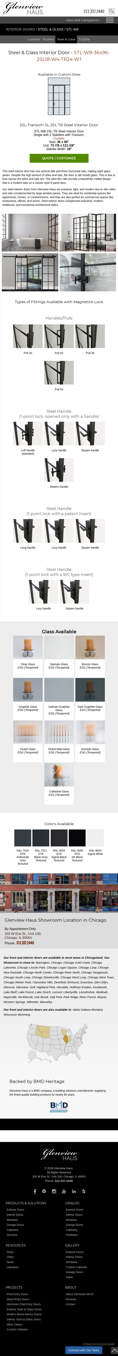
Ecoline (48, 39)
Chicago (56, 962)
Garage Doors (15, 1224)
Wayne (101, 997)
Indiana (86, 1009)
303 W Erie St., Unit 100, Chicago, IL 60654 (23, 936)
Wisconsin (10, 1014)
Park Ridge (70, 997)
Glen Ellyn (101, 982)
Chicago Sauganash (94, 972)
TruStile (84, 39)
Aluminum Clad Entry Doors (24, 1304)
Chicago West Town (101, 977)
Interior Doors (21, 29)
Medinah (102, 992)
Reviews (71, 1299)
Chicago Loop (87, 967)
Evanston (86, 982)
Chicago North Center (37, 972)
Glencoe (9, 987)
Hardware (72, 1234)
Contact (70, 1304)
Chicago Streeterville (45, 977)
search (111, 11)
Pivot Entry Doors (17, 1294)
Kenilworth (100, 987)
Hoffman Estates (80, 987)
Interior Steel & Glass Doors (24, 1319)
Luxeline (33, 39)
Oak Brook (41, 997)
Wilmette (32, 1002)
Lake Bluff (10, 992)
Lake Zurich (43, 992)
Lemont (57, 992)
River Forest (88, 997)
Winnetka (46, 1002)
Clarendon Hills (43, 982)
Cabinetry (12, 1230)
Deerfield (60, 982)
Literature (12, 1267)
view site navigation (82, 20)
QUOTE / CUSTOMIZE (59, 158)
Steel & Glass (66, 39)
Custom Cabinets (76, 1267)
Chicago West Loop (73, 977)
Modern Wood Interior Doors (24, 1314)
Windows (12, 1219)
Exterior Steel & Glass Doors (24, 1309)
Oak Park (56, 997)
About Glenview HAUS (80, 1294)
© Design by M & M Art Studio (98, 1344)
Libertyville (71, 992)
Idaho (76, 1009)
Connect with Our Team (84, 1350)
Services (12, 1234)
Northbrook (25, 997)
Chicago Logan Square (62, 967)
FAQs (10, 1252)
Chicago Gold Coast (76, 962)
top (114, 1350)
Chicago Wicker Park (17, 982)
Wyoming (24, 1014)
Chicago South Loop (17, 977)
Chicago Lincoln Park (31, 967)
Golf (32, 987)
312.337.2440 (93, 11)
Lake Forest (26, 992)
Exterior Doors (15, 1209)
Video (10, 1256)
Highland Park (46, 987)
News (10, 1262)
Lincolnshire (87, 992)
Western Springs (14, 1002)
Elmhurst (73, 982)
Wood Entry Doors (18, 1299)
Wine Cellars (14, 1324)
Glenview (22, 987)
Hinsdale (62, 987)
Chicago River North (66, 972)
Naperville (10, 997)
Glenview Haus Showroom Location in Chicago (55, 920)
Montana (97, 1009)
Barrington (42, 962)
